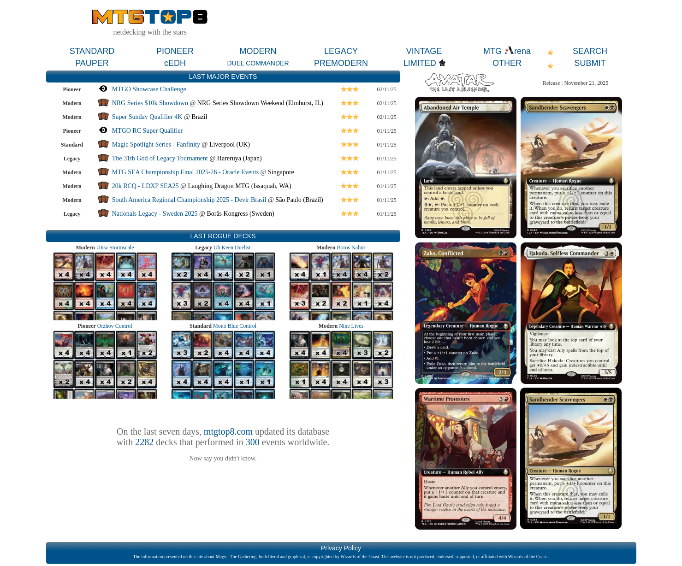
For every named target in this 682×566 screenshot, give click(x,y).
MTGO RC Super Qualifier (147, 130)
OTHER (507, 63)
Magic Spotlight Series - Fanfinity (156, 144)
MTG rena (507, 51)
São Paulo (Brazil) (299, 199)
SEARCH (590, 51)
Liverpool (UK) (229, 144)
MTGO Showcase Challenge (149, 89)
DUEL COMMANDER (258, 63)
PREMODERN (341, 63)
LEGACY (341, 51)
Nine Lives (351, 326)
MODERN (258, 51)
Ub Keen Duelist (232, 247)
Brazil (199, 116)
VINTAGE (424, 51)
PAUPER (92, 63)
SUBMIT (589, 63)
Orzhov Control (114, 326)
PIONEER (175, 51)
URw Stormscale (115, 247)
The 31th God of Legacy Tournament (161, 158)
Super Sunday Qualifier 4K (148, 116)
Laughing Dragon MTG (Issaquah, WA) (239, 186)
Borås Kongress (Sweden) (240, 213)
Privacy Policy (341, 548)
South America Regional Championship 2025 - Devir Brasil (189, 199)
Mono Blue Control (234, 326)
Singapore (281, 172)
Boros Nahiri (351, 247)
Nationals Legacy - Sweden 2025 (155, 213)
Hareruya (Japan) (239, 158)
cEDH (175, 63)
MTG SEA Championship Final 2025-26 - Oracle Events (185, 172)
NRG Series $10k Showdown (150, 103)
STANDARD (92, 51)
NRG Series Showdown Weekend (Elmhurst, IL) (260, 103)
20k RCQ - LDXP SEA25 (145, 186)
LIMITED (419, 63)
